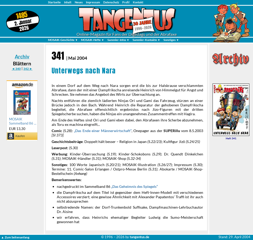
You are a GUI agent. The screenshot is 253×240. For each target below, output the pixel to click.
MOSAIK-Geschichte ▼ (63, 40)
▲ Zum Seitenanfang (15, 237)
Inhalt (67, 2)
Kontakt (138, 2)
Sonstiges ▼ (171, 40)
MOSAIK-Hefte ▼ (92, 40)
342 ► (27, 69)
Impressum (93, 2)
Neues (79, 2)
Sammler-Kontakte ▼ (146, 40)
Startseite (54, 2)
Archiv (22, 56)
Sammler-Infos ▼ (118, 40)
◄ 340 (16, 69)
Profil (125, 2)
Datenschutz (111, 2)
